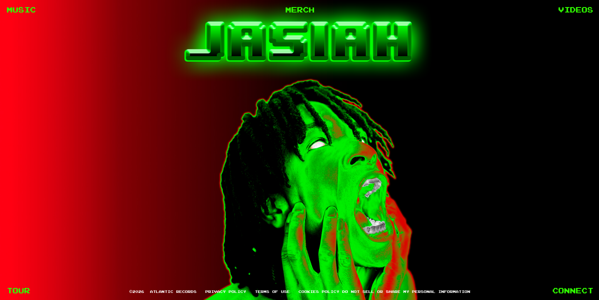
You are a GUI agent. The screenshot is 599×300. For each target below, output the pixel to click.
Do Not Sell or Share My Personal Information (406, 291)
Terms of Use (272, 291)
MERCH (299, 9)
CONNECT (572, 290)
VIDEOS (575, 9)
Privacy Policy (225, 291)
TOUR (18, 290)
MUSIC (20, 9)
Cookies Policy (318, 291)
